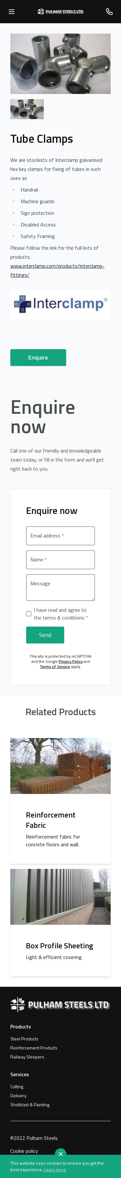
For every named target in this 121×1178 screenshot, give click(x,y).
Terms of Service (55, 666)
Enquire (38, 357)
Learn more (55, 1169)
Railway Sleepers (27, 1057)
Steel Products (24, 1039)
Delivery (18, 1095)
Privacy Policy (71, 661)
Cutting (16, 1086)
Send (45, 635)
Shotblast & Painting (29, 1104)
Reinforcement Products (33, 1048)
